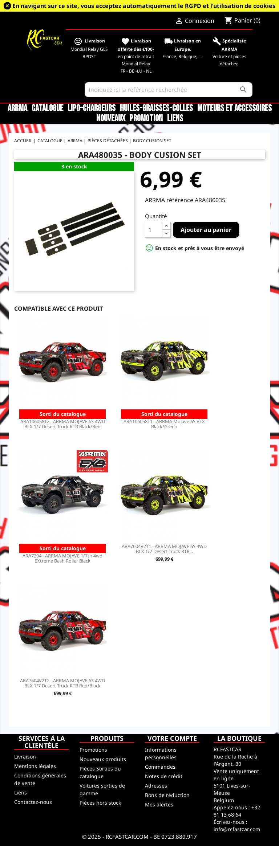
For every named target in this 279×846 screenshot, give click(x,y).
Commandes (160, 766)
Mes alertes (159, 804)
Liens (175, 119)
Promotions (93, 749)
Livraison (25, 756)
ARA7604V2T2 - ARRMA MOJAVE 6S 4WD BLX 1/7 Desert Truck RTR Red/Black (62, 683)
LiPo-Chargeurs (92, 108)
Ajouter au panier (206, 230)
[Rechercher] (169, 89)
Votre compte (172, 738)
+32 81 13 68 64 (237, 811)
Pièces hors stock (100, 802)
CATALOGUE (47, 108)
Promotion (146, 119)
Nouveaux (110, 119)
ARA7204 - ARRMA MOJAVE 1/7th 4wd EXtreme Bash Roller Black (62, 558)
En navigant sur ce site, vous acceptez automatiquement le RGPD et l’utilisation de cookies (143, 6)
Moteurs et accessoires (234, 108)
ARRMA (17, 108)
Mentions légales (35, 766)
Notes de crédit (163, 776)
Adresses (156, 785)
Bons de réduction (167, 795)
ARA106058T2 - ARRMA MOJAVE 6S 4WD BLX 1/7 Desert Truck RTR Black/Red (62, 424)
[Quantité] (153, 230)
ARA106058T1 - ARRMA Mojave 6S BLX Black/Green (164, 424)
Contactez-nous (33, 801)
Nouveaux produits (103, 759)
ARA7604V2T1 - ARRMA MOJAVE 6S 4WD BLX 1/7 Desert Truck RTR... (164, 549)
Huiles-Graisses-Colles (156, 108)
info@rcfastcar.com (237, 829)
